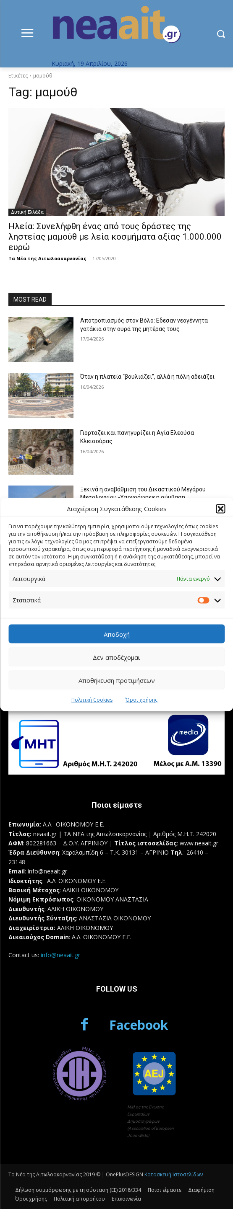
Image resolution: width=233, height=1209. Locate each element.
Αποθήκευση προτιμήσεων (117, 680)
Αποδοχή (117, 634)
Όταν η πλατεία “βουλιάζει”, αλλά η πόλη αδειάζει (147, 376)
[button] (220, 508)
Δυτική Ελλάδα (27, 212)
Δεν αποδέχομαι (116, 657)
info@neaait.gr (60, 955)
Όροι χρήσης (141, 699)
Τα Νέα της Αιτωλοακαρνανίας (47, 258)
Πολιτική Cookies (92, 699)
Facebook (138, 1024)
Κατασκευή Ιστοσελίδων (173, 1174)
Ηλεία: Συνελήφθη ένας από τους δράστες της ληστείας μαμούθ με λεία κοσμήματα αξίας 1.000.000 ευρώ (115, 236)
